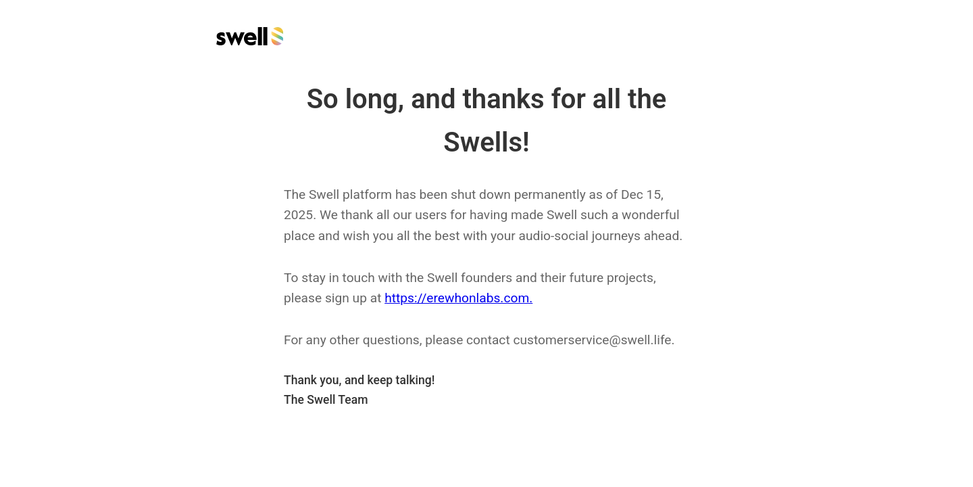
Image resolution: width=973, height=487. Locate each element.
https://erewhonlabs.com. (458, 298)
